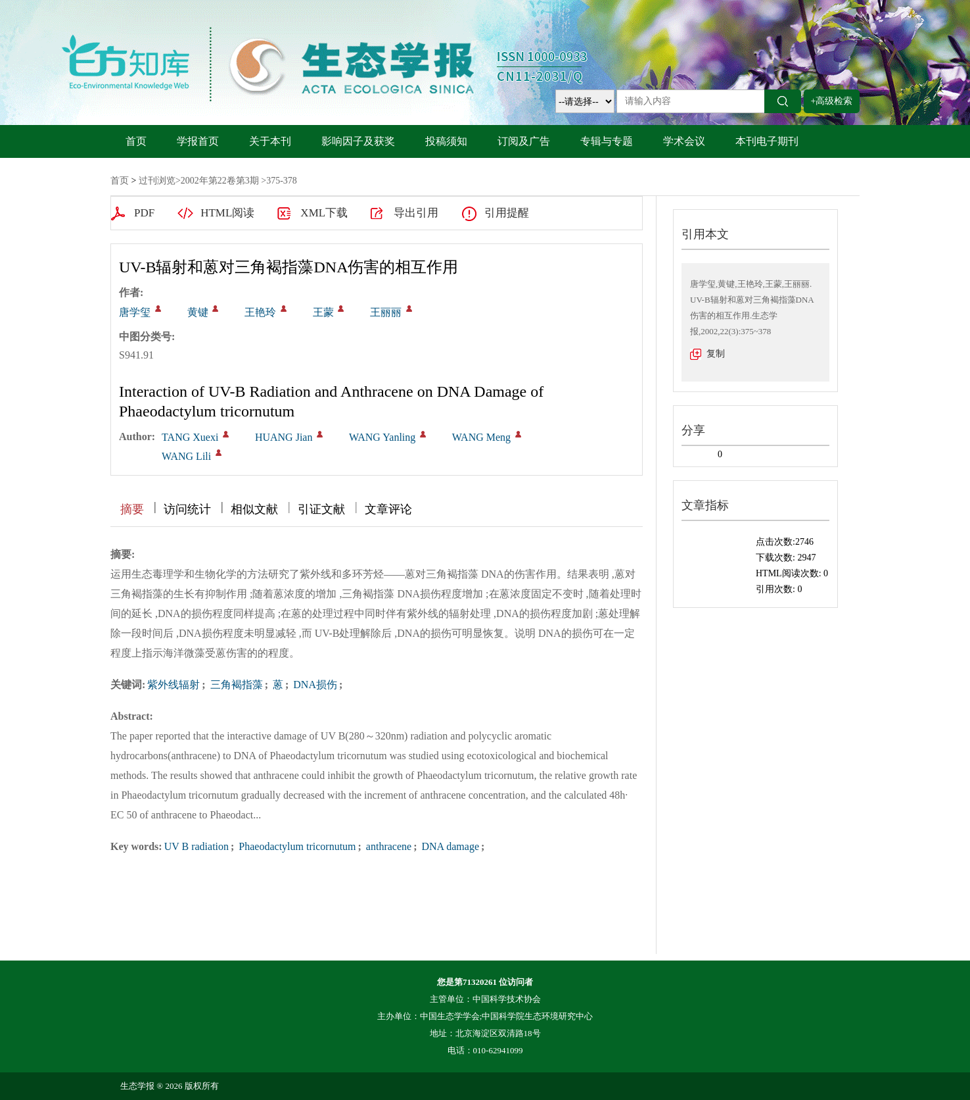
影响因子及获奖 (358, 141)
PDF (144, 213)
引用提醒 (506, 213)
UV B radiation (196, 846)
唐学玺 (134, 312)
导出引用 (416, 213)
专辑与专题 (606, 141)
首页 (136, 141)
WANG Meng (481, 437)
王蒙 (323, 312)
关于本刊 (270, 141)
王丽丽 (386, 312)
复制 (715, 354)
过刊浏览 (157, 181)
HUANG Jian (284, 437)
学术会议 (684, 141)
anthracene (387, 846)
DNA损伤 (313, 684)
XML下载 (324, 213)
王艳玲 (260, 312)
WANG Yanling (382, 437)
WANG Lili (186, 456)
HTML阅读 (227, 213)
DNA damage (449, 846)
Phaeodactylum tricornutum (296, 846)
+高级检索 (832, 101)
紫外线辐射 (173, 684)
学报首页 (198, 141)
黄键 (197, 312)
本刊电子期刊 (766, 141)
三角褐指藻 (235, 684)
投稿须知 (446, 141)
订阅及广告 (523, 141)
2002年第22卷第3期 (220, 181)
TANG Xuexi (190, 437)
